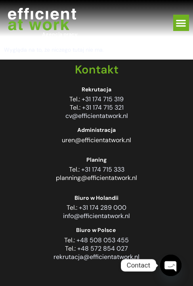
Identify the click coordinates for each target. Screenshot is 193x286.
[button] (181, 23)
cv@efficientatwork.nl (96, 116)
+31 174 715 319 (103, 99)
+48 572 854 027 (102, 248)
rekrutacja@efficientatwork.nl (96, 257)
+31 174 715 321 (103, 107)
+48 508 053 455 (102, 240)
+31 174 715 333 (102, 169)
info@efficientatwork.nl (96, 216)
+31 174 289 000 (102, 207)
